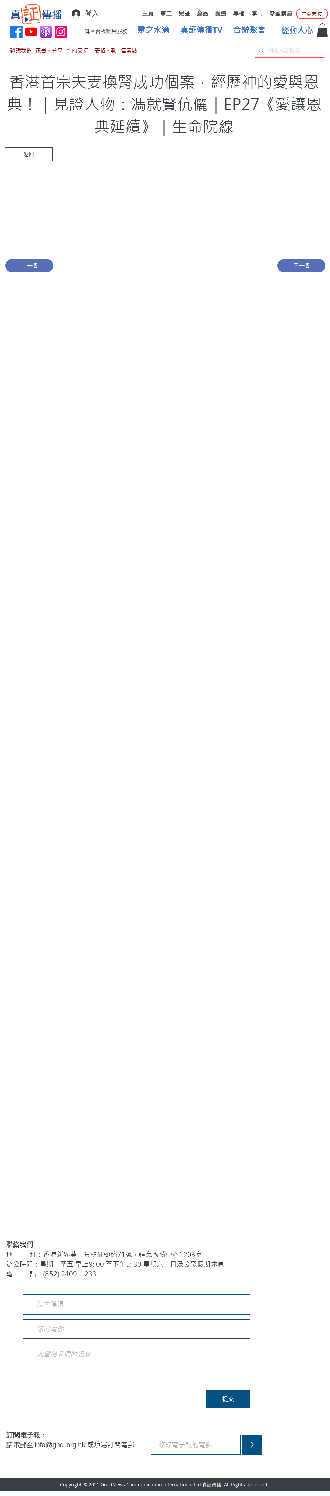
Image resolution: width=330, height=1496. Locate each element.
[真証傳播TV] (201, 30)
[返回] (29, 154)
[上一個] (29, 265)
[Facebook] (16, 32)
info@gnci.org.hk (61, 1445)
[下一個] (301, 265)
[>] (252, 1445)
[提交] (228, 1399)
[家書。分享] (49, 50)
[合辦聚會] (249, 30)
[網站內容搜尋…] (289, 50)
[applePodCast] (46, 32)
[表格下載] (105, 50)
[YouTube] (31, 32)
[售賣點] (129, 50)
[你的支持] (77, 50)
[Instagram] (61, 32)
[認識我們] (21, 50)
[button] (322, 30)
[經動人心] (297, 30)
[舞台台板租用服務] (106, 31)
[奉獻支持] (312, 14)
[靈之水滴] (153, 30)
